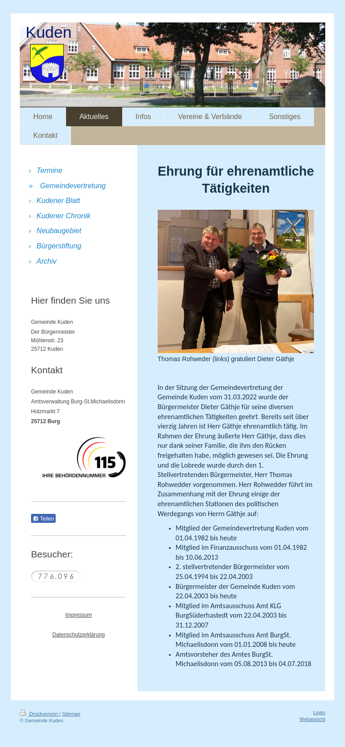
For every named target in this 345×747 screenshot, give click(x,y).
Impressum (78, 615)
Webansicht (312, 719)
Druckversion (39, 713)
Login (319, 712)
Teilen (43, 519)
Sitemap (71, 713)
